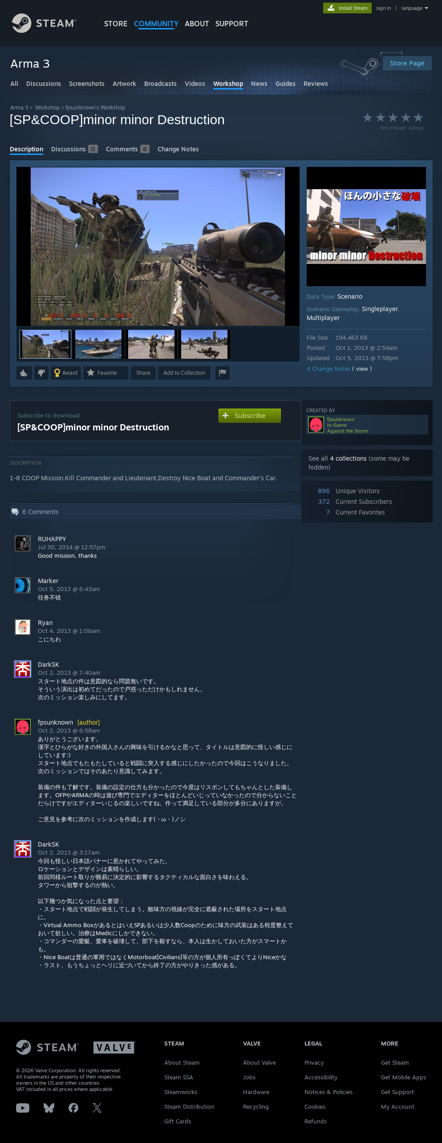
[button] (98, 344)
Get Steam (395, 1062)
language (411, 8)
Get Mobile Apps (403, 1077)
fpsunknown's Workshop (95, 107)
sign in (383, 8)
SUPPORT (231, 23)
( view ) (362, 368)
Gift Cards (177, 1121)
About (197, 23)
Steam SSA (178, 1077)
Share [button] (143, 372)
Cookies (314, 1106)
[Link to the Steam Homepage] (44, 30)
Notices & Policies (328, 1091)
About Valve (259, 1062)
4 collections (348, 458)
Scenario (349, 296)
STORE (116, 23)
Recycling (256, 1106)
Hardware (256, 1091)
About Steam (182, 1062)
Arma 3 (19, 107)
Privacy (314, 1062)
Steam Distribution (189, 1106)
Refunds (315, 1121)
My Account (397, 1106)
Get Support (397, 1091)
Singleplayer (380, 308)
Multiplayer (323, 317)
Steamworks (180, 1091)
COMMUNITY (156, 23)
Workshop (47, 107)
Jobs (249, 1077)
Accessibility (320, 1077)
